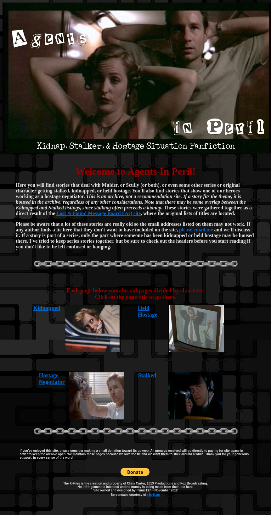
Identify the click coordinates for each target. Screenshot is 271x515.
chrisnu (153, 494)
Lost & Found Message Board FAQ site (98, 213)
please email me (196, 229)
